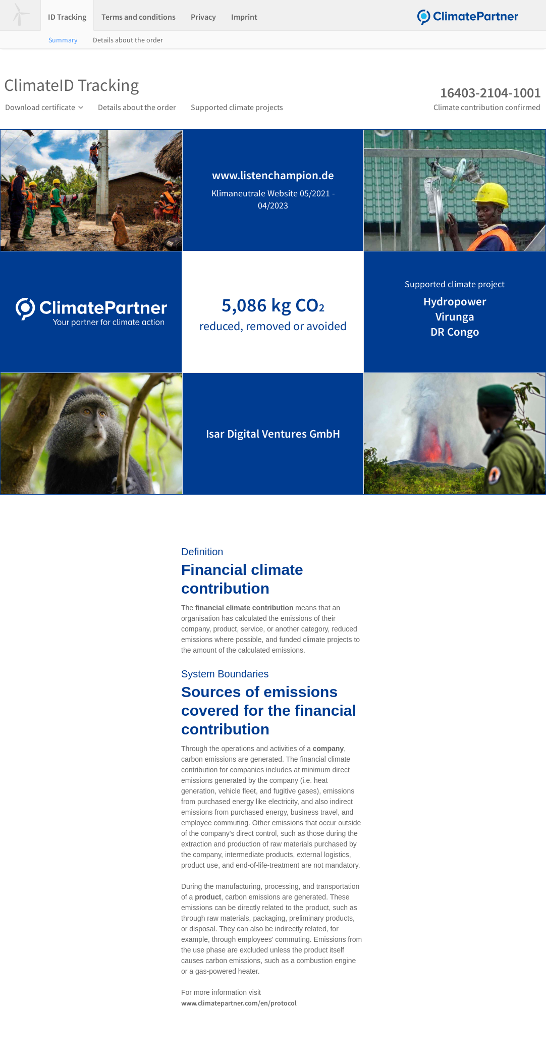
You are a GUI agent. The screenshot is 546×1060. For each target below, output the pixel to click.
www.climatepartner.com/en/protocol (239, 1003)
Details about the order (128, 39)
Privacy (203, 17)
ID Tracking (67, 17)
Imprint (244, 17)
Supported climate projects (237, 107)
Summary (63, 39)
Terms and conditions (138, 17)
